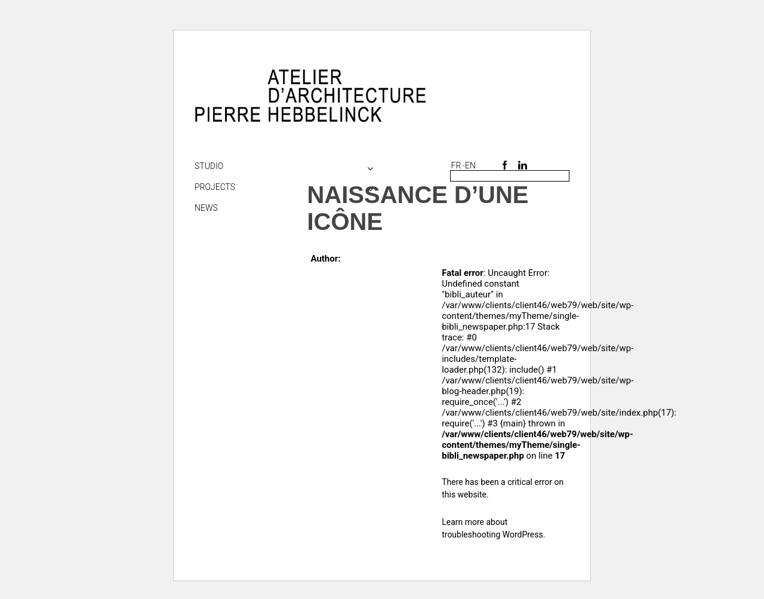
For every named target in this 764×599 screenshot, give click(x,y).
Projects (215, 187)
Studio (209, 166)
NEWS (206, 208)
